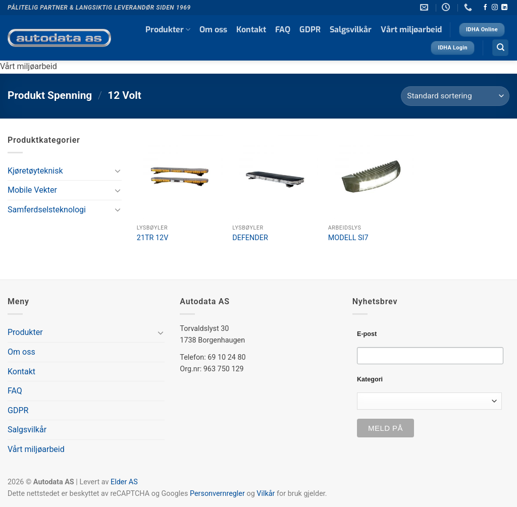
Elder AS (124, 482)
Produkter (167, 29)
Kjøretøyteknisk (35, 171)
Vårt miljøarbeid (411, 29)
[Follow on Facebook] (485, 7)
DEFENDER (250, 238)
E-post (367, 333)
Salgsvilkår (351, 29)
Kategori (370, 379)
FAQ (282, 29)
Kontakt (251, 29)
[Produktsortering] (455, 96)
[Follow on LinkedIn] (504, 7)
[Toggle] (118, 170)
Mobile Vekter (32, 190)
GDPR (310, 29)
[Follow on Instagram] (495, 7)
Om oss (213, 29)
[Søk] (500, 47)
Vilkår (265, 493)
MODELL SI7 (348, 238)
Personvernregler (217, 493)
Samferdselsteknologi (47, 209)
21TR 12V (153, 238)
